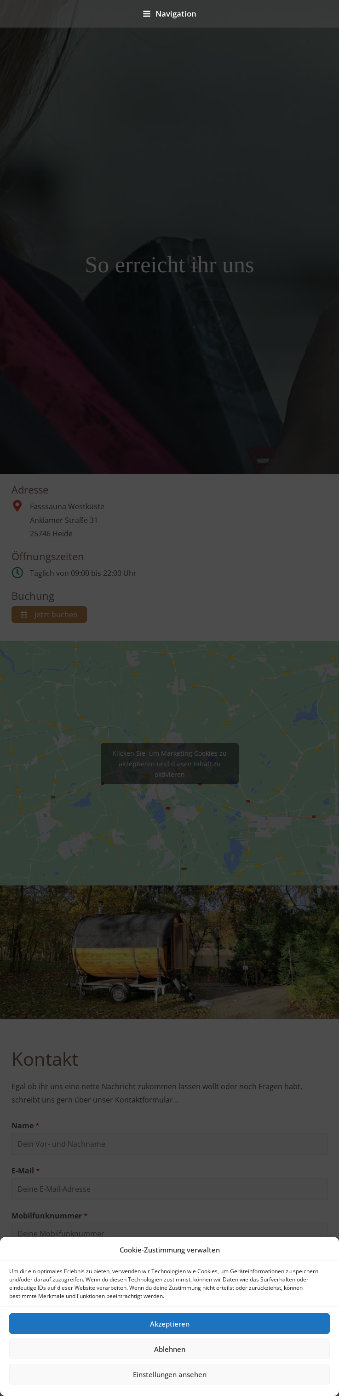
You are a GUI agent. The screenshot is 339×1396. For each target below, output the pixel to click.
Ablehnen (169, 1349)
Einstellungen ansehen (170, 1374)
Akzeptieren (170, 1323)
